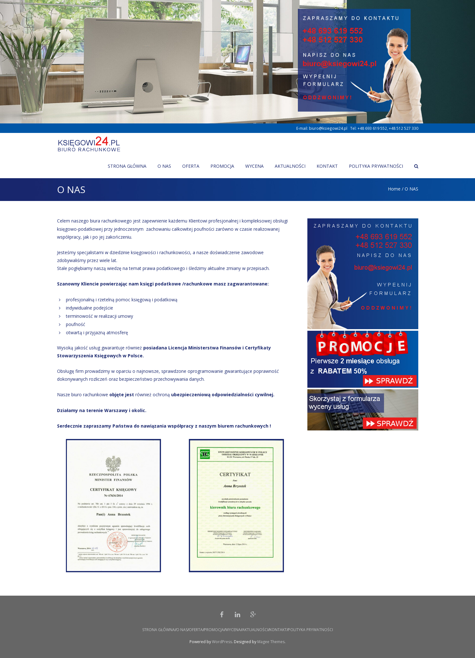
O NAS (182, 629)
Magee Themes (271, 641)
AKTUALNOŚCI (255, 629)
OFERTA (196, 629)
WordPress (222, 641)
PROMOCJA (214, 629)
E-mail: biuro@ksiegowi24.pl (321, 128)
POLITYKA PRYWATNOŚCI (310, 629)
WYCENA (233, 629)
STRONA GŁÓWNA (158, 629)
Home (394, 189)
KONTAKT (278, 629)
